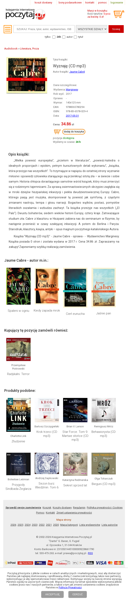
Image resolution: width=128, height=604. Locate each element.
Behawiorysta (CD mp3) (103, 434)
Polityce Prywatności (70, 587)
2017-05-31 (72, 115)
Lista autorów (110, 524)
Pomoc (40, 512)
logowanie (117, 2)
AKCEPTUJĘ (52, 594)
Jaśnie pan (103, 313)
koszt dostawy (43, 2)
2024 (27, 524)
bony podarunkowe (70, 2)
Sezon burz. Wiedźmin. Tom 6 (46, 485)
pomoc (102, 2)
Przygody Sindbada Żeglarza (18, 487)
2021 (49, 524)
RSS (90, 553)
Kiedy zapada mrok (47, 310)
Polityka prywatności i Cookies (105, 507)
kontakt (89, 2)
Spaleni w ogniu (18, 311)
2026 (13, 524)
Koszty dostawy (62, 507)
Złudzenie (18, 441)
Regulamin (79, 507)
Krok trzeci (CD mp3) (47, 434)
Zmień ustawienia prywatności (74, 512)
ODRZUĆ (77, 594)
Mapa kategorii (69, 524)
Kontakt (50, 512)
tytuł (80, 36)
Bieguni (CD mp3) (103, 484)
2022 (42, 524)
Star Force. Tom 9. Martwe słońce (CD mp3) (75, 436)
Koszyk (47, 507)
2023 (35, 524)
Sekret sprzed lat (75, 485)
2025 (20, 524)
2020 (56, 524)
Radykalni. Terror (18, 374)
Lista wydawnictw (89, 524)
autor (70, 36)
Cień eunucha (75, 314)
